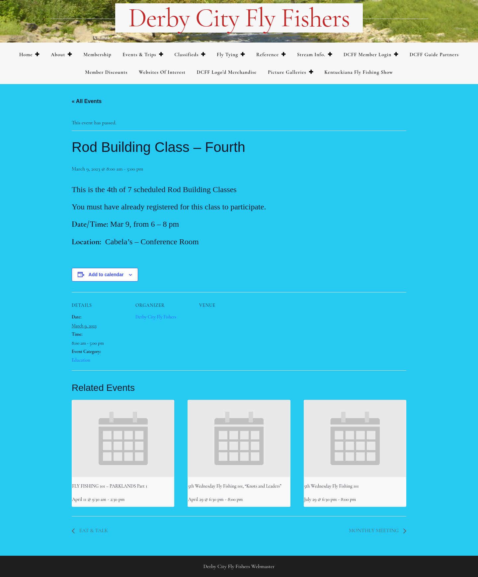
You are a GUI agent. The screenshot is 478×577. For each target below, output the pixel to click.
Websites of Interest (162, 72)
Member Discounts (106, 72)
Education (81, 360)
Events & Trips (139, 55)
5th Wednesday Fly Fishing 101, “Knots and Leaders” (234, 486)
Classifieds (186, 55)
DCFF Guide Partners (434, 55)
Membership (97, 55)
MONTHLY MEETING (374, 530)
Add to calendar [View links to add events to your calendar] (106, 274)
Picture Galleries (287, 72)
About (58, 55)
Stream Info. (311, 55)
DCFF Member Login (367, 55)
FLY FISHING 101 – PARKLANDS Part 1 (109, 486)
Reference (267, 55)
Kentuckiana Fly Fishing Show (358, 72)
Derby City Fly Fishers (239, 18)
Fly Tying (227, 55)
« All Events (87, 101)
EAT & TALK (93, 530)
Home (26, 55)
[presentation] (123, 438)
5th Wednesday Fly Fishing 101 (331, 486)
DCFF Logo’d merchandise (227, 72)
